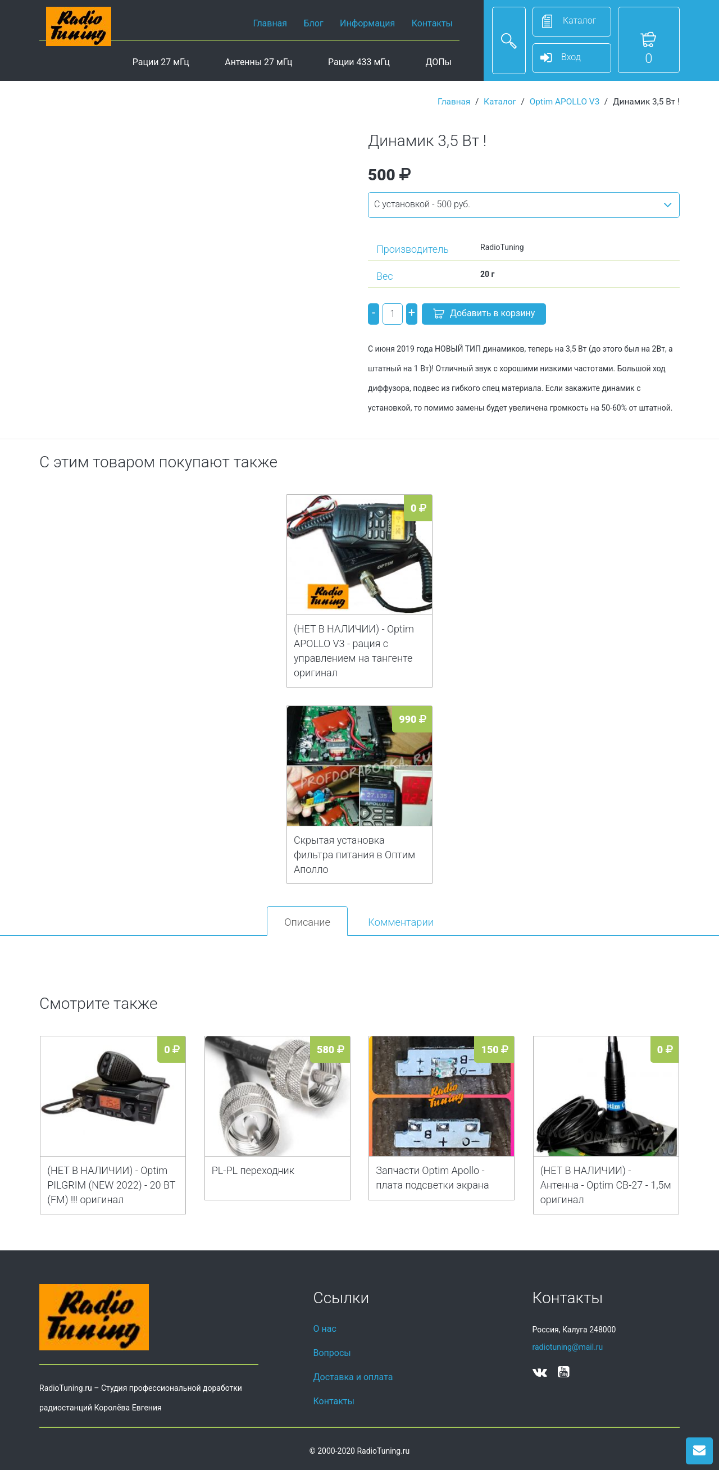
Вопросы (332, 1353)
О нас (324, 1328)
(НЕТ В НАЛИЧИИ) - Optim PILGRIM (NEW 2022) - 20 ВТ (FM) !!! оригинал (111, 1184)
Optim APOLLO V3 (565, 102)
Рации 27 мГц (161, 62)
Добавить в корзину (484, 314)
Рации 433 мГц (359, 62)
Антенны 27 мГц (258, 62)
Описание (307, 922)
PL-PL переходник (253, 1170)
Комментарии (401, 922)
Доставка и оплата (353, 1377)
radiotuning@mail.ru (568, 1346)
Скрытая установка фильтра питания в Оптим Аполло (354, 854)
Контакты (432, 23)
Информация (367, 23)
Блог (314, 23)
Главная (270, 23)
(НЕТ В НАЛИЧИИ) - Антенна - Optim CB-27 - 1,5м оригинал (605, 1184)
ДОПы (438, 62)
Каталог (500, 102)
